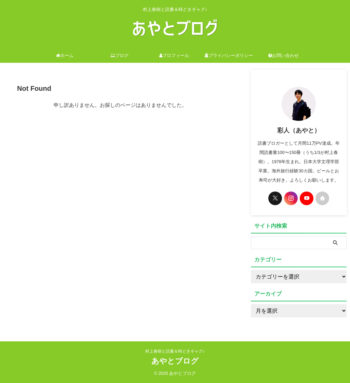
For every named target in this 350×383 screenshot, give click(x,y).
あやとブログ (175, 361)
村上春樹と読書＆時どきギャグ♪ (175, 351)
